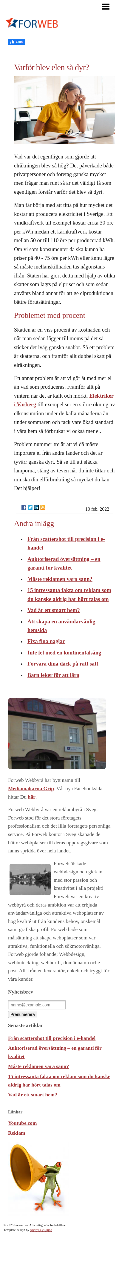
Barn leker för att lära (53, 675)
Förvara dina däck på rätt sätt (62, 664)
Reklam (16, 1133)
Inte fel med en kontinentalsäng (64, 653)
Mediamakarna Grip (31, 788)
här (31, 797)
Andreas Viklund (41, 1230)
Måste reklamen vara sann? (59, 579)
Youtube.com (22, 1123)
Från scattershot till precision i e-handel (51, 1038)
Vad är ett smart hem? (53, 610)
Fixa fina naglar (46, 641)
